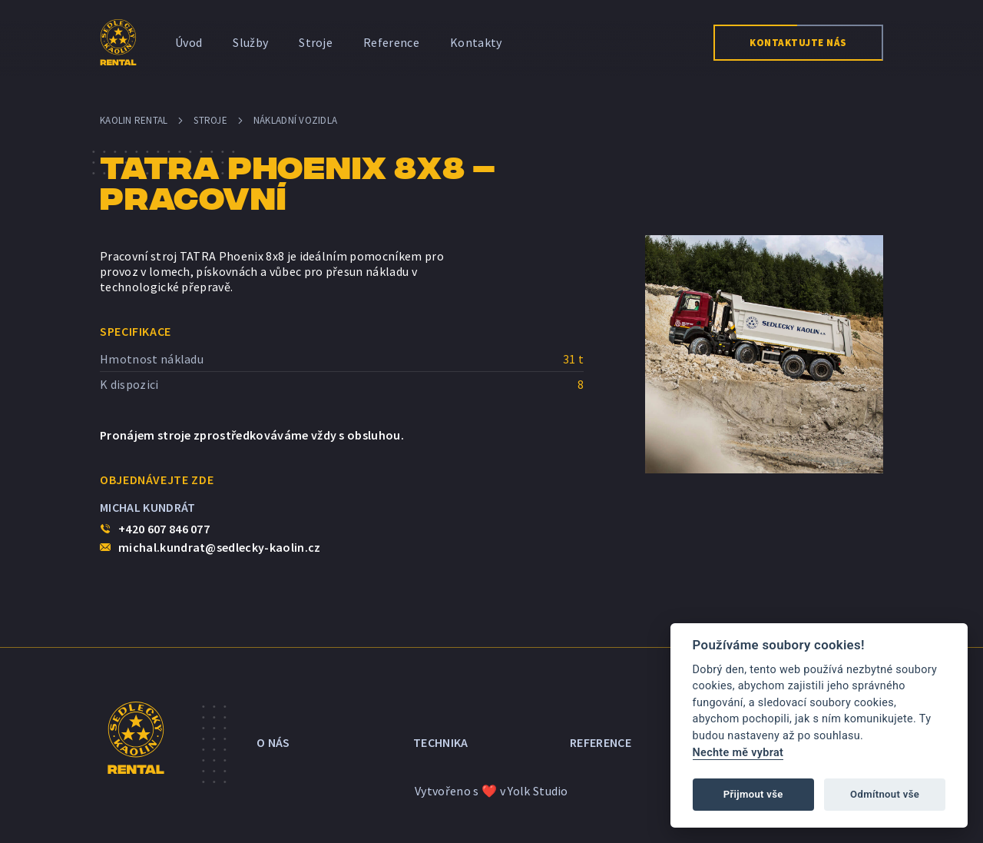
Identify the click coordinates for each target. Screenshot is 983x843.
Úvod (188, 42)
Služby (250, 42)
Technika (440, 737)
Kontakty (476, 42)
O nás (273, 737)
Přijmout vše (753, 794)
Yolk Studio (538, 781)
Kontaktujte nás (798, 42)
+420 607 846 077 (164, 529)
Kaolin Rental (133, 120)
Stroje (316, 42)
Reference (391, 42)
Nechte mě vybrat (738, 752)
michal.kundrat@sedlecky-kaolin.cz (219, 547)
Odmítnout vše (884, 794)
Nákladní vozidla (295, 120)
